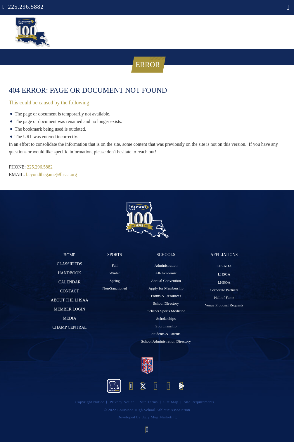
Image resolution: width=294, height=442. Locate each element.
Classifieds (69, 264)
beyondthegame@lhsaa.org (51, 174)
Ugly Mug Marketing (159, 417)
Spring (115, 280)
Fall (114, 265)
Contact (69, 291)
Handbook (69, 273)
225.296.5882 (26, 6)
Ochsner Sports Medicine (166, 311)
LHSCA (224, 274)
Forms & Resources (166, 296)
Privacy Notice (122, 402)
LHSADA (224, 266)
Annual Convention (166, 280)
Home (69, 255)
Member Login (69, 309)
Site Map (170, 402)
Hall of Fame (224, 297)
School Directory (166, 303)
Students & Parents (166, 334)
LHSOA (224, 282)
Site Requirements (199, 402)
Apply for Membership (166, 288)
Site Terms (149, 402)
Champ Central (69, 327)
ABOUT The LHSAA (70, 300)
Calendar (69, 282)
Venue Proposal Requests (224, 305)
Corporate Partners (224, 290)
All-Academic (166, 273)
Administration (165, 265)
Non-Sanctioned (114, 288)
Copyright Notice (89, 402)
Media (69, 318)
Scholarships (166, 318)
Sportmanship (166, 326)
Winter (115, 273)
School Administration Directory (166, 341)
